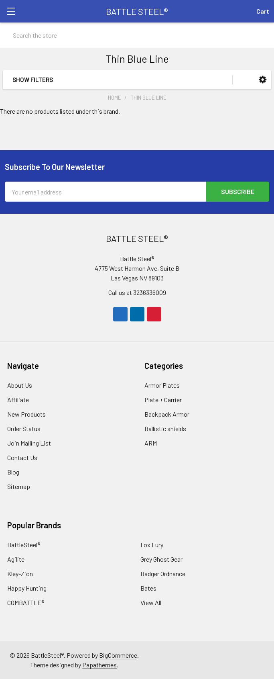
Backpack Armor (166, 414)
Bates (148, 588)
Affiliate (18, 399)
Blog (13, 472)
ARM (150, 443)
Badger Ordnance (162, 573)
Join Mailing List (29, 443)
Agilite (15, 559)
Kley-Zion (20, 573)
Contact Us (22, 457)
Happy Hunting (27, 588)
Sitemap (18, 486)
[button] (262, 79)
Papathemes (99, 665)
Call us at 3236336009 (137, 292)
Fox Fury (151, 544)
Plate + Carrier (163, 399)
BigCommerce (118, 655)
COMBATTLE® (25, 602)
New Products (26, 414)
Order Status (24, 428)
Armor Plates (162, 385)
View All (150, 602)
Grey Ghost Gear (161, 559)
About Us (19, 385)
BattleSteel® (23, 544)
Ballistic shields (165, 428)
